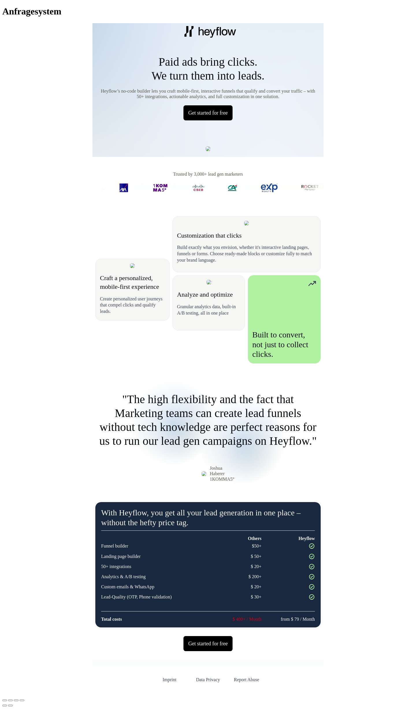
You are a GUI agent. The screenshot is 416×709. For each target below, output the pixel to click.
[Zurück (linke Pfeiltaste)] (4, 705)
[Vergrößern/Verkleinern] (4, 700)
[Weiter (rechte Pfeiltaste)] (10, 705)
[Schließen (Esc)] (22, 700)
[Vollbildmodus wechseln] (10, 700)
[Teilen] (16, 700)
